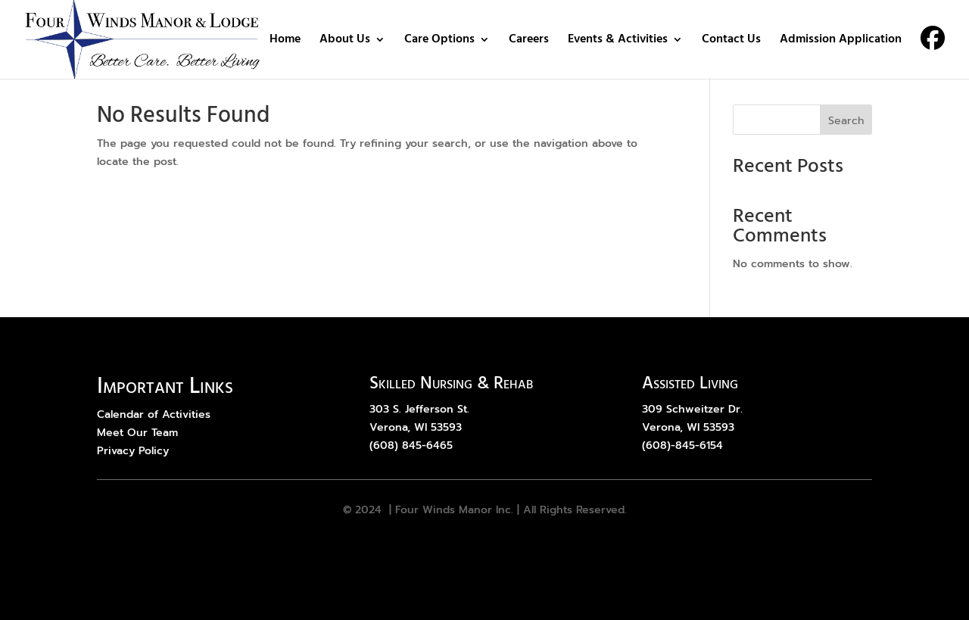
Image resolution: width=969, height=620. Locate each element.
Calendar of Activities (153, 414)
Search (846, 121)
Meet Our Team (137, 433)
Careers (529, 41)
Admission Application (841, 41)
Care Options (439, 41)
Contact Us (731, 41)
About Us (344, 41)
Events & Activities (618, 41)
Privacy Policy (133, 451)
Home (285, 41)
